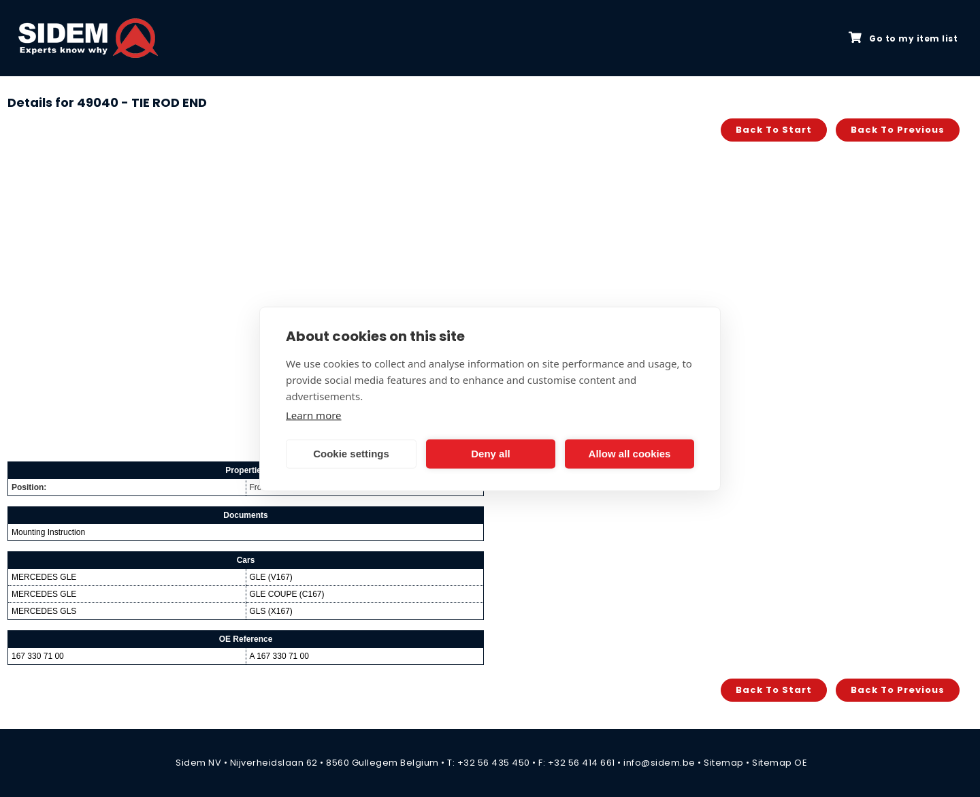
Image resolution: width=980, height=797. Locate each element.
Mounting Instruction (48, 532)
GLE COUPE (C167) (287, 594)
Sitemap (724, 762)
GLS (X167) (271, 611)
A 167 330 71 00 (279, 656)
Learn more (314, 414)
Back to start (774, 129)
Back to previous (898, 129)
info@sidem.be (659, 762)
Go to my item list (903, 38)
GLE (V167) (271, 577)
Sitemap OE (779, 762)
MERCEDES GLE (44, 577)
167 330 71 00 (38, 656)
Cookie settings (351, 453)
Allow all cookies (630, 453)
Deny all (490, 453)
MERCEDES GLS (44, 611)
